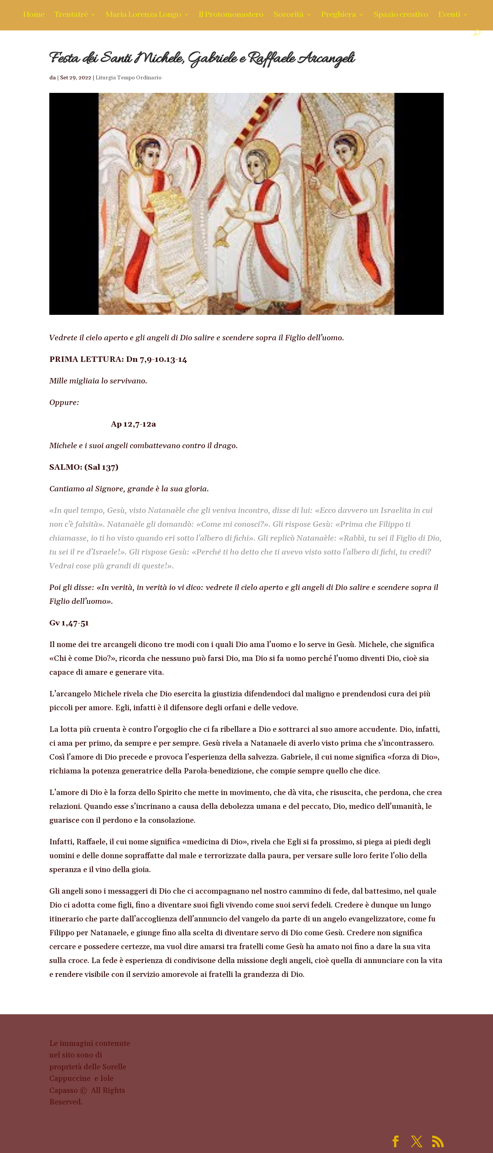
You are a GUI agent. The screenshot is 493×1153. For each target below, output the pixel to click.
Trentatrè (71, 16)
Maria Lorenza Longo (143, 16)
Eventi (449, 16)
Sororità (288, 16)
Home (33, 16)
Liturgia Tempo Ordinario (128, 77)
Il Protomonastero (231, 16)
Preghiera (338, 16)
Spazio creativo (401, 16)
